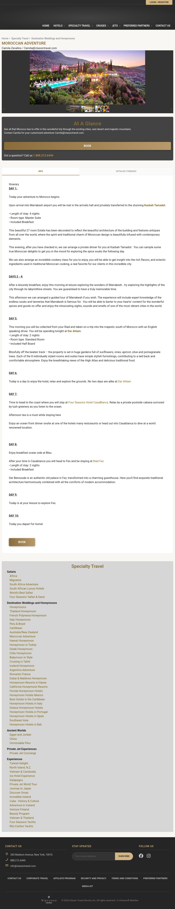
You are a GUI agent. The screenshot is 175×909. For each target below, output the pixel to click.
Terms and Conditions (124, 878)
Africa (13, 576)
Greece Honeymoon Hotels (26, 707)
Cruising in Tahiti (20, 661)
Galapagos (16, 780)
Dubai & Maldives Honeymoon (28, 678)
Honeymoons (18, 607)
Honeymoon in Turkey (23, 644)
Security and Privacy (93, 878)
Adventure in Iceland (22, 805)
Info (40, 171)
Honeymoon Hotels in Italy (26, 703)
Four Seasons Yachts (23, 822)
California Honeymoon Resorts (29, 686)
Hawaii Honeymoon (22, 640)
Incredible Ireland (20, 797)
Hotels (57, 25)
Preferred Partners (137, 25)
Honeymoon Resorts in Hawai (28, 682)
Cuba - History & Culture (24, 801)
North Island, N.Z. (20, 767)
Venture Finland (19, 809)
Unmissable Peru (20, 743)
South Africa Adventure (24, 584)
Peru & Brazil (17, 624)
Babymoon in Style (21, 657)
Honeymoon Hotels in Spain (27, 716)
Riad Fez (98, 461)
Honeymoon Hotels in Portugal (29, 712)
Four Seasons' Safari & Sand (27, 597)
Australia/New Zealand (24, 632)
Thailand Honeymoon (23, 611)
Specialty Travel (19, 38)
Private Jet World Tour (23, 784)
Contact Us (163, 25)
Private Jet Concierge (23, 753)
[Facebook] (141, 856)
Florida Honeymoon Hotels (26, 691)
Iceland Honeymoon (22, 665)
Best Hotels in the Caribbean (27, 699)
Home (45, 25)
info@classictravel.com (23, 866)
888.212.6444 (17, 860)
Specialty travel (79, 25)
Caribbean (16, 628)
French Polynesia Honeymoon (28, 615)
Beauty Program (19, 813)
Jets (115, 25)
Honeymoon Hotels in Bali (26, 724)
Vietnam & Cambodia (23, 771)
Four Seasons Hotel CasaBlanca (88, 402)
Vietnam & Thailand (22, 818)
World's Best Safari (21, 592)
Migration (15, 580)
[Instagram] (149, 856)
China (13, 739)
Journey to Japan (20, 788)
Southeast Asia (19, 720)
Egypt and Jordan (20, 734)
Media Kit (87, 886)
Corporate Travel (37, 878)
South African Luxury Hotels (27, 588)
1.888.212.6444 (43, 155)
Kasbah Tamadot (154, 205)
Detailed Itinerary (126, 171)
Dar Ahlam (74, 331)
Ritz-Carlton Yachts (21, 826)
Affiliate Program (64, 878)
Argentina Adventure (22, 670)
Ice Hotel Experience (22, 776)
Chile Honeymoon (21, 653)
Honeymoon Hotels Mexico (26, 695)
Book (87, 146)
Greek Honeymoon (21, 649)
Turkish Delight (19, 763)
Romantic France (20, 674)
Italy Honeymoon (20, 619)
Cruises (101, 25)
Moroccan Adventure (22, 636)
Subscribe (123, 856)
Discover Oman (19, 792)
